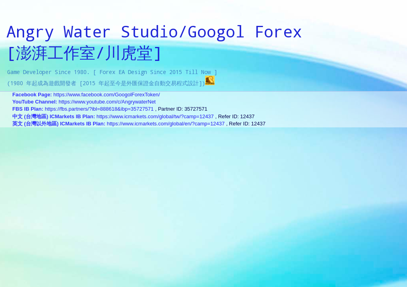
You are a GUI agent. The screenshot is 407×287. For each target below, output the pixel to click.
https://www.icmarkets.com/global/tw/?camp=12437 (155, 116)
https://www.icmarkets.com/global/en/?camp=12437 (166, 124)
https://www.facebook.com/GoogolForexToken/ (106, 95)
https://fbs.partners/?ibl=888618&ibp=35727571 (99, 109)
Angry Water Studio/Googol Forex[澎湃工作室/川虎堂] (154, 42)
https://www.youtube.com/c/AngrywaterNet (107, 102)
